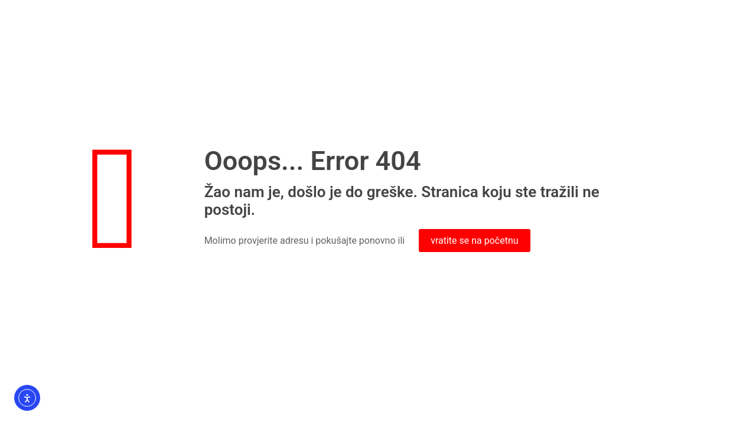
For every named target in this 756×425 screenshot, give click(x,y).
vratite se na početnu (474, 240)
